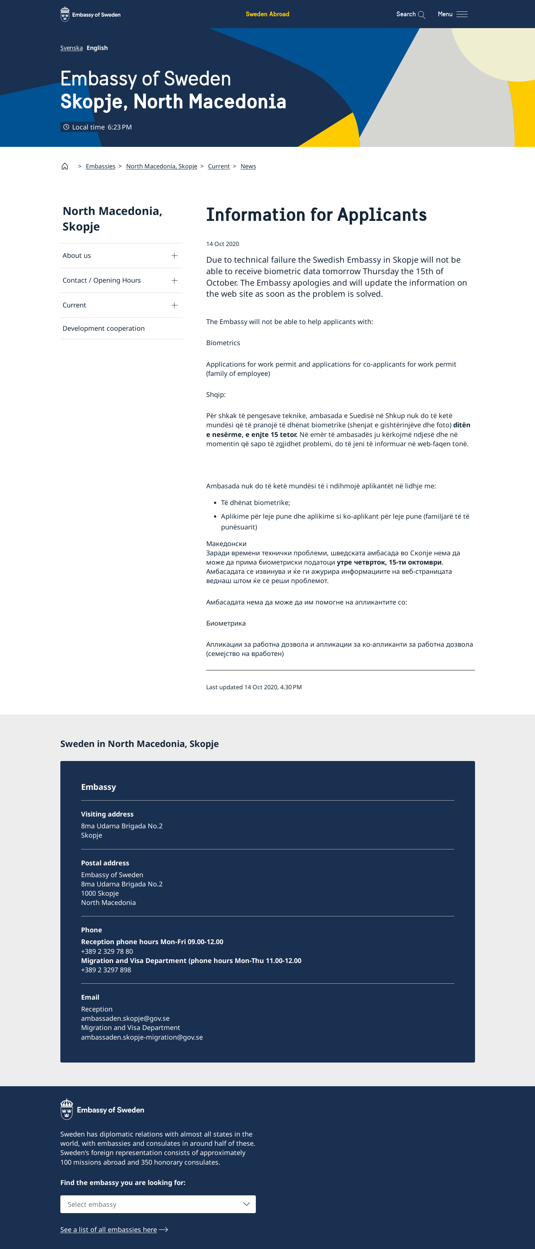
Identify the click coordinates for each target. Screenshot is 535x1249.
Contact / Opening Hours (102, 280)
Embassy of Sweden (173, 90)
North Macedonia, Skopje (161, 166)
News (248, 166)
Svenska (71, 48)
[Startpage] (67, 166)
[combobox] (158, 1204)
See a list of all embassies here (108, 1229)
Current (219, 166)
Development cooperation (104, 328)
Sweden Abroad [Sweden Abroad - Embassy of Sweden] (268, 14)
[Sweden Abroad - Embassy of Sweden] (97, 14)
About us (77, 255)
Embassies (101, 166)
